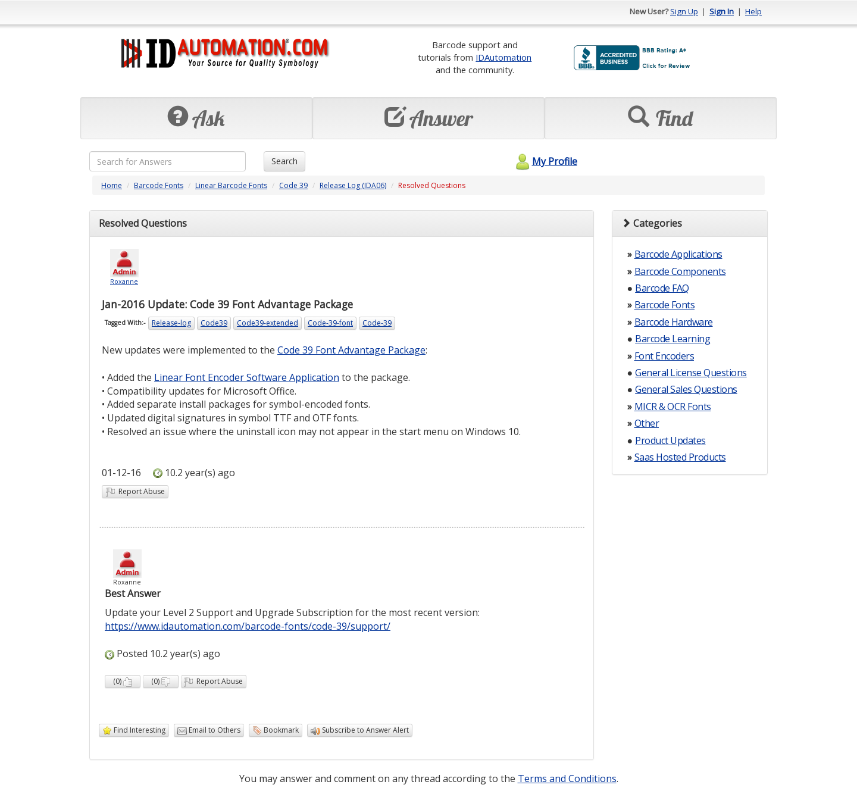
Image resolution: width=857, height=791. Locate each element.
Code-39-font (330, 323)
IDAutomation (503, 57)
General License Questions (691, 372)
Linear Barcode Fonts (231, 185)
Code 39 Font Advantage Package (351, 350)
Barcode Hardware (673, 322)
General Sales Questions (686, 389)
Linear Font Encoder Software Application (246, 377)
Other (646, 423)
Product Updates (670, 440)
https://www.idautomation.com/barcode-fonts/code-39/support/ (247, 626)
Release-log (171, 323)
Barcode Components (680, 271)
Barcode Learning (672, 338)
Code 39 (293, 185)
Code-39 (377, 323)
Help (753, 11)
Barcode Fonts (158, 185)
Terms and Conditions (567, 778)
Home (111, 185)
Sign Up (684, 11)
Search (284, 161)
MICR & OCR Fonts (672, 406)
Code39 (214, 323)
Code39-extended (267, 323)
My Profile (544, 161)
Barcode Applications (678, 254)
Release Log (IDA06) (353, 185)
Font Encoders (664, 355)
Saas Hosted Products (680, 457)
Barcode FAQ (662, 288)
